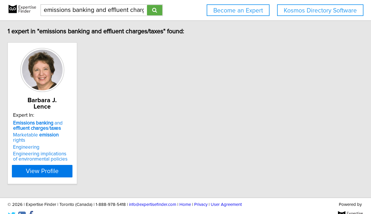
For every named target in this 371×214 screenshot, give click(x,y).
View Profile (53, 159)
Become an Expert (238, 11)
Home (185, 193)
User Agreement (226, 193)
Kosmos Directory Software (320, 11)
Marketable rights (46, 128)
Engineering (30, 135)
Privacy (201, 193)
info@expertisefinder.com (152, 193)
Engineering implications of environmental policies (46, 145)
